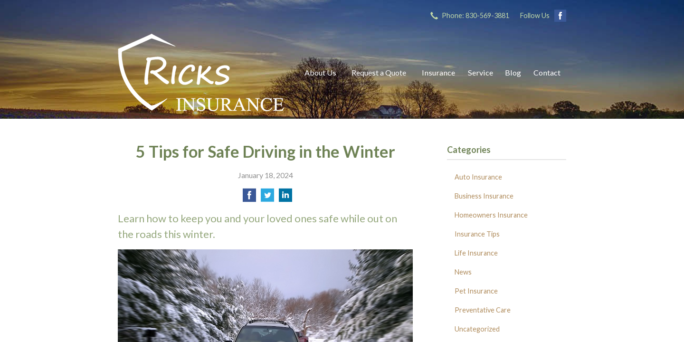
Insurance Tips (477, 234)
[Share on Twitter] (267, 197)
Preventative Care (483, 310)
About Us (320, 72)
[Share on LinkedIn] (285, 197)
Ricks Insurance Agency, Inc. (201, 72)
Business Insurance (484, 196)
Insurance (438, 72)
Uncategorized (477, 329)
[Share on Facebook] (249, 197)
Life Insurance (476, 253)
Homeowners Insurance (491, 215)
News (463, 272)
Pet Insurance (476, 291)
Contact (546, 72)
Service (480, 72)
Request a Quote (379, 72)
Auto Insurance (478, 177)
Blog (513, 72)
